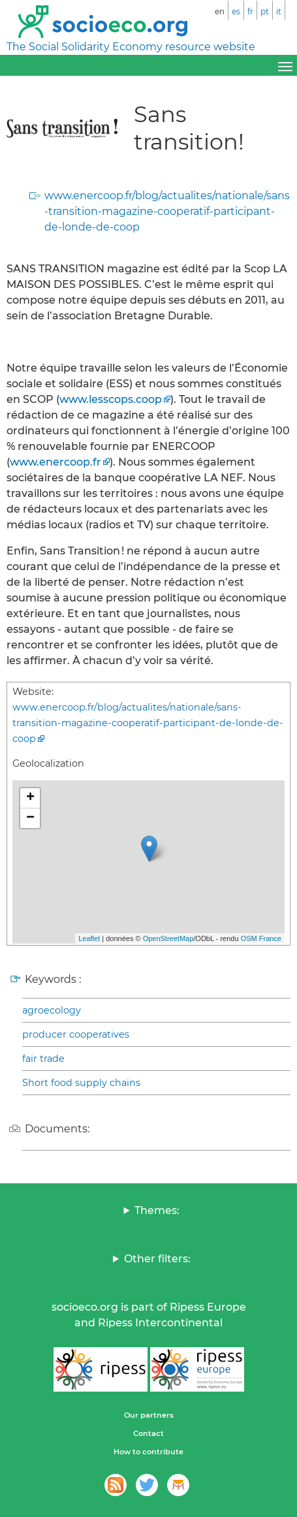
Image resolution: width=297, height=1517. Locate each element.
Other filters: (157, 1259)
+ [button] (30, 798)
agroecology (51, 1010)
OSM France (261, 938)
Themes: (157, 1210)
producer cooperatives (75, 1034)
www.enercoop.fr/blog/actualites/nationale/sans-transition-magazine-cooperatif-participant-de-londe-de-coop (167, 211)
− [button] (30, 818)
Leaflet (89, 938)
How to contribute (148, 1451)
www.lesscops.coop (110, 399)
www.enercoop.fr (55, 462)
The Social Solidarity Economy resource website (131, 46)
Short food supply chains (81, 1083)
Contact (148, 1433)
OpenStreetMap (168, 938)
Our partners (149, 1415)
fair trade (43, 1058)
